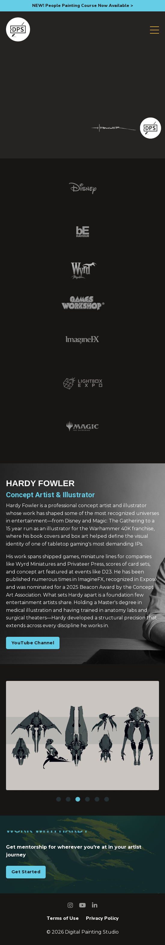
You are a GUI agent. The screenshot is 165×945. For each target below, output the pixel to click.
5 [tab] (97, 799)
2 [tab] (68, 799)
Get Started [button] (25, 871)
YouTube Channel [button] (32, 643)
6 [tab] (107, 799)
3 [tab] (78, 799)
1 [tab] (59, 799)
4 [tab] (87, 799)
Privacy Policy (102, 918)
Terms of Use (63, 918)
